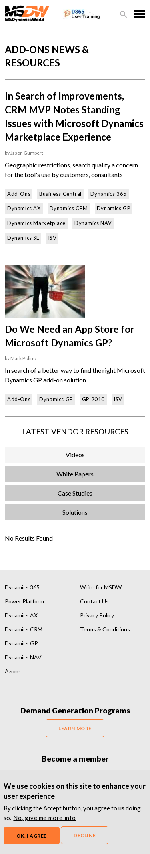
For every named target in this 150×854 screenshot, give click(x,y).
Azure (12, 671)
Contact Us (94, 601)
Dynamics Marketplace (36, 223)
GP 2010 (93, 399)
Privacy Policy (97, 615)
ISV (52, 238)
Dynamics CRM (69, 208)
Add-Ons (18, 194)
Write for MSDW (101, 587)
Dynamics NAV (93, 223)
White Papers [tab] (75, 474)
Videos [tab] (75, 454)
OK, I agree (31, 841)
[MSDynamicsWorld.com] (27, 13)
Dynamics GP (114, 208)
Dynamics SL (23, 238)
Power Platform (24, 601)
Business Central (60, 194)
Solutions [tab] (75, 512)
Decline (85, 841)
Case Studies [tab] (75, 493)
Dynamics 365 (108, 194)
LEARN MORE (75, 728)
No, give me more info (44, 823)
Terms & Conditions (105, 629)
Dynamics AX (24, 208)
